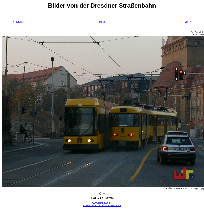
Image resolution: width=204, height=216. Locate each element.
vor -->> (189, 22)
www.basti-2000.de (102, 203)
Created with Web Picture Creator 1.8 (102, 205)
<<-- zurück (17, 22)
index (102, 22)
